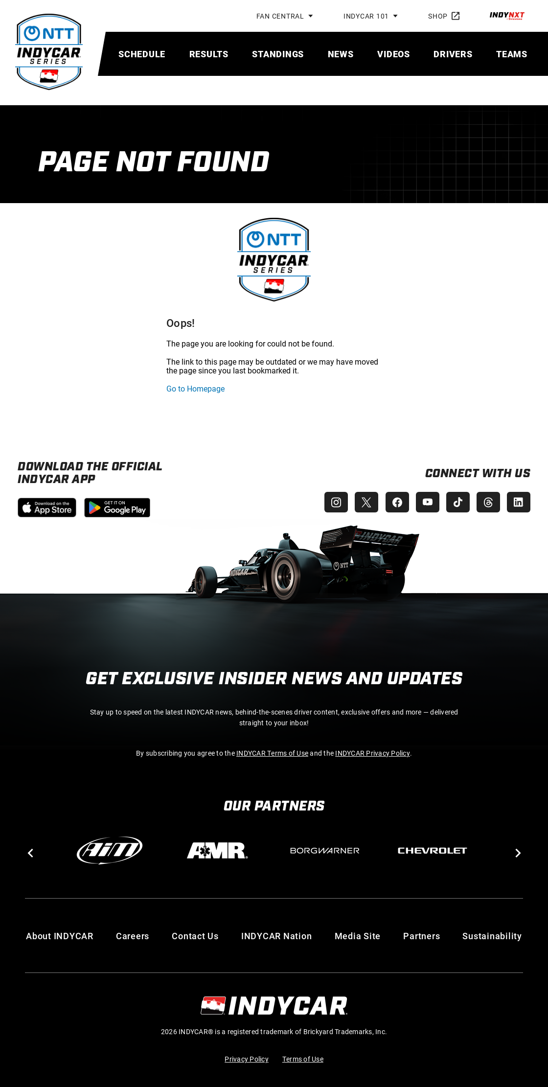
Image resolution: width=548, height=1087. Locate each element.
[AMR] (217, 851)
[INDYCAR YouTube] (424, 502)
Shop (443, 16)
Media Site (358, 936)
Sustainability (492, 936)
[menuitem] (141, 54)
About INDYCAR (59, 936)
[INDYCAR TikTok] (456, 502)
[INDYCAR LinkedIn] (518, 502)
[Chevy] (432, 851)
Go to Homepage (195, 388)
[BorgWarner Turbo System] (325, 851)
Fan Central (280, 16)
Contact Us (195, 936)
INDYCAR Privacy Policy (372, 753)
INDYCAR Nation (276, 936)
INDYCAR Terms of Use (272, 753)
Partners (421, 936)
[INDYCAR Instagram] (330, 502)
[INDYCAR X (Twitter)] (362, 502)
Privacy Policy (247, 1059)
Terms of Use (302, 1059)
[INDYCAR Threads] (487, 502)
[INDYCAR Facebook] (393, 502)
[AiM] (110, 851)
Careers (132, 936)
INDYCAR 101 (366, 16)
